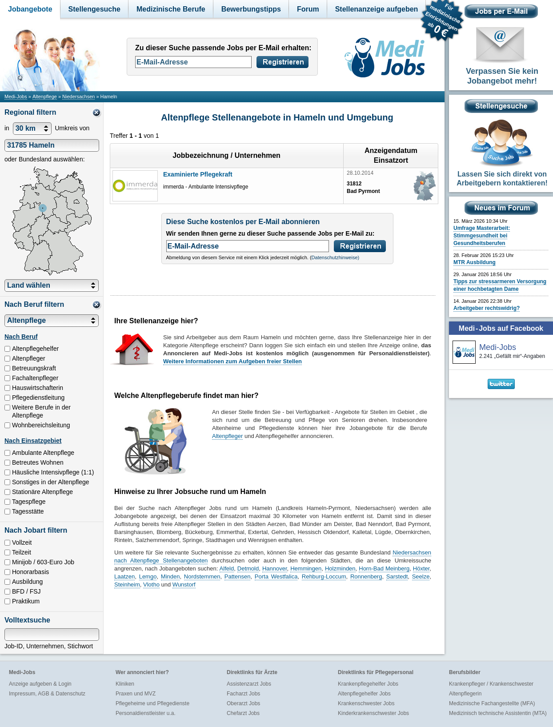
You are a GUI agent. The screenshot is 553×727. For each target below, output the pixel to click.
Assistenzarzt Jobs (249, 684)
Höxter (421, 568)
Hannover (274, 568)
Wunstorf (184, 584)
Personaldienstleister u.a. (146, 713)
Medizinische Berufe (170, 9)
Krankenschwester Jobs (366, 703)
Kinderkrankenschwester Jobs (373, 713)
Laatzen (124, 576)
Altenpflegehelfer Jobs (364, 694)
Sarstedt (397, 576)
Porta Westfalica (276, 576)
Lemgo (148, 576)
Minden (170, 576)
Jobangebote (30, 9)
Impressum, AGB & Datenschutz (47, 694)
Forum (308, 9)
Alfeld (227, 568)
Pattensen (237, 576)
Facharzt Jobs (243, 694)
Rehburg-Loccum (324, 576)
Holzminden (340, 568)
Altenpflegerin (465, 694)
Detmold (248, 568)
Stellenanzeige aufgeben (376, 9)
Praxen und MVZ (136, 694)
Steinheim (127, 584)
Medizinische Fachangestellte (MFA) (492, 703)
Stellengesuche (94, 9)
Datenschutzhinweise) (336, 257)
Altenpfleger (227, 436)
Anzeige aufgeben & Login (40, 684)
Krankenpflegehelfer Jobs (368, 684)
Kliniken (125, 684)
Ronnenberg (366, 576)
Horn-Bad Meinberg (384, 568)
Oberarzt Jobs (243, 703)
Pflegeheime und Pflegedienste (152, 703)
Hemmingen (305, 568)
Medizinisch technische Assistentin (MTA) (498, 713)
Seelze (421, 576)
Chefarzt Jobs (243, 713)
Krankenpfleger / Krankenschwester (491, 684)
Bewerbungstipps (251, 9)
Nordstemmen (202, 576)
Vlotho (151, 584)
